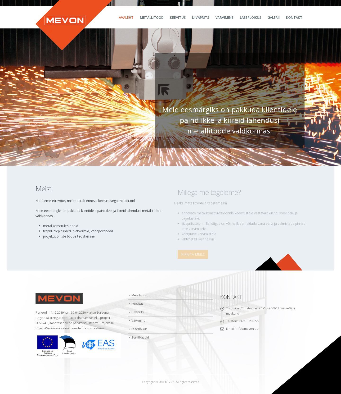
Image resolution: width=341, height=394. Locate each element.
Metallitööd (152, 17)
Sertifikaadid (140, 337)
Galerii (274, 17)
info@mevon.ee (247, 329)
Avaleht (126, 17)
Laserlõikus (250, 17)
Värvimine (224, 17)
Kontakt (294, 17)
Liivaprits (200, 17)
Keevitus (178, 17)
